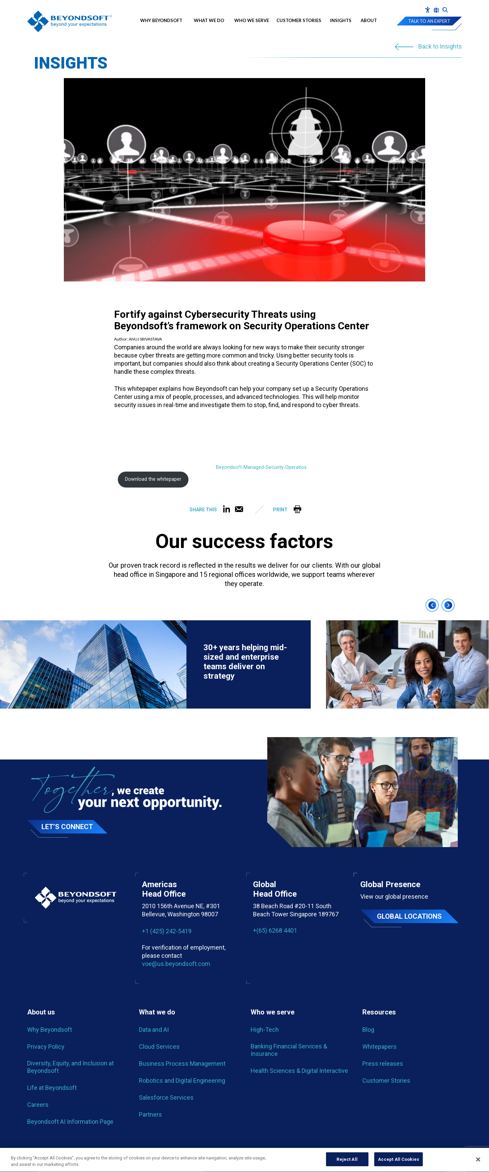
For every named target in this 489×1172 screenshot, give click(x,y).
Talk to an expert (429, 21)
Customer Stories (298, 20)
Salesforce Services (166, 1097)
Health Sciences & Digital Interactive (299, 1070)
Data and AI (154, 1029)
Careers (38, 1104)
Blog (368, 1029)
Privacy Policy (46, 1046)
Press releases (382, 1063)
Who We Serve (251, 20)
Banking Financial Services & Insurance (289, 1050)
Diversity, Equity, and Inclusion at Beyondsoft (70, 1067)
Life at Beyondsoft (52, 1087)
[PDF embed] (165, 443)
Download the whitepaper (153, 479)
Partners (150, 1114)
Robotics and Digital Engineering (182, 1080)
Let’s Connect (67, 827)
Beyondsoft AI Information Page (70, 1121)
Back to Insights (440, 46)
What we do (209, 20)
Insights (340, 20)
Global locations (409, 916)
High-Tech (265, 1029)
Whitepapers (379, 1046)
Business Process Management (182, 1063)
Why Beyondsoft (162, 20)
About (369, 20)
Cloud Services (159, 1046)
